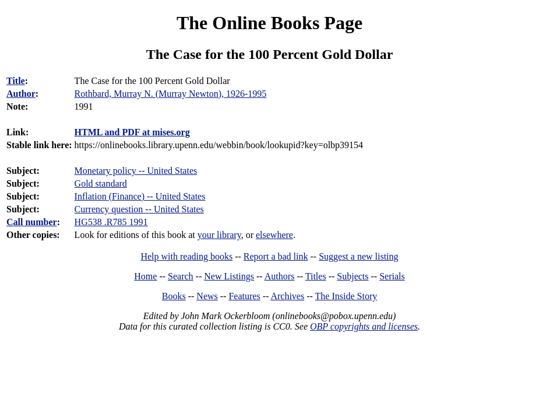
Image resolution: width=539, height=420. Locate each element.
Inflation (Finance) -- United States (140, 196)
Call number (31, 222)
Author (21, 94)
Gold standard (101, 183)
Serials (392, 276)
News (206, 296)
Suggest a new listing (358, 256)
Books (174, 296)
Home (145, 276)
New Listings (229, 276)
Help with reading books (186, 256)
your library (219, 235)
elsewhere (274, 235)
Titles (315, 276)
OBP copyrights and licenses (364, 326)
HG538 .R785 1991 (111, 222)
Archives (287, 296)
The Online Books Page (269, 22)
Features (244, 296)
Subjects (352, 276)
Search (180, 276)
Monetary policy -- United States (136, 171)
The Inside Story (346, 296)
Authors (280, 276)
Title (15, 81)
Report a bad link (276, 256)
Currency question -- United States (139, 209)
